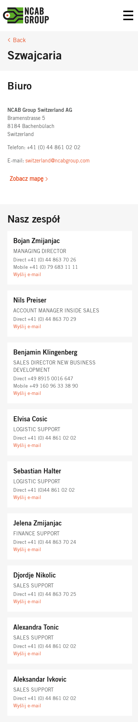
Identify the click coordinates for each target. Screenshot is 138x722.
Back (19, 40)
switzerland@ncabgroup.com (57, 161)
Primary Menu (128, 15)
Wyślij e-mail (27, 274)
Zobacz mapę (26, 179)
